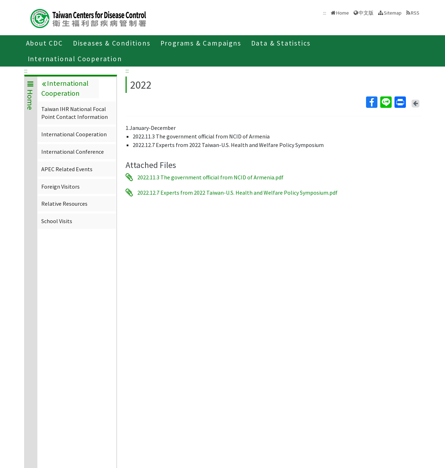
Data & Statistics (281, 43)
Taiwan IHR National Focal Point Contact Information (74, 112)
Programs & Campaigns (200, 43)
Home (342, 13)
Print (400, 102)
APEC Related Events (66, 169)
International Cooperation (75, 58)
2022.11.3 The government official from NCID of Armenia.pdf (210, 177)
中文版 (366, 13)
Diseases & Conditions (111, 43)
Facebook (371, 102)
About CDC (44, 43)
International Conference (72, 151)
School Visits (56, 221)
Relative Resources (64, 203)
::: (25, 70)
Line (386, 102)
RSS (415, 13)
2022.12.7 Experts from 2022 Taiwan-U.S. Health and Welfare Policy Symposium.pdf (237, 192)
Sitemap (393, 13)
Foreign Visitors (60, 186)
